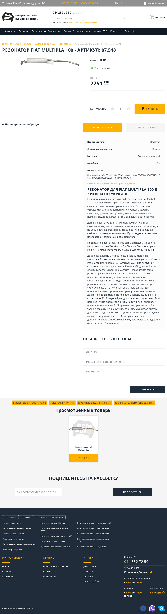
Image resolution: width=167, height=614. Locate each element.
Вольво (110, 280)
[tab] (22, 559)
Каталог (89, 576)
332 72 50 (136, 561)
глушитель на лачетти (62, 403)
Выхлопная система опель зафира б (19, 544)
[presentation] (87, 491)
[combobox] (89, 18)
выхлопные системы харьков (29, 403)
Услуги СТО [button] (100, 31)
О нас (6, 566)
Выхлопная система (16, 31)
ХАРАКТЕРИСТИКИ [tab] (103, 127)
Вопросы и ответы (55, 566)
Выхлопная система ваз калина (17, 528)
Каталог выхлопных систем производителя (111, 183)
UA (116, 3)
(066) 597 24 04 (89, 3)
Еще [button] (129, 31)
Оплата (88, 571)
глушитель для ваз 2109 (105, 305)
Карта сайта (92, 581)
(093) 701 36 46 (69, 3)
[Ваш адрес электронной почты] (38, 492)
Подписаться (132, 492)
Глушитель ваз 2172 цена (14, 533)
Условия (8, 576)
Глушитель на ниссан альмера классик (54, 529)
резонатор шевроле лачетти (103, 273)
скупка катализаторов (77, 31)
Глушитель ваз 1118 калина (52, 541)
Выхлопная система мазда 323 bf (92, 546)
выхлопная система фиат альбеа (83, 22)
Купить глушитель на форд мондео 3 (94, 523)
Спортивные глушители (46, 31)
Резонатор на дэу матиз (13, 539)
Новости (49, 571)
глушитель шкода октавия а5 (94, 403)
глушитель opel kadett (143, 301)
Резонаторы (118, 216)
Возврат (7, 571)
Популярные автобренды (22, 124)
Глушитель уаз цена (12, 523)
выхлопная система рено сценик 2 (134, 403)
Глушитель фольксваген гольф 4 (55, 546)
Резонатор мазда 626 (12, 549)
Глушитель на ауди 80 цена (52, 523)
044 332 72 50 (62, 13)
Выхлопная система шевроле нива (93, 528)
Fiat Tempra (129, 246)
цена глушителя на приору (116, 291)
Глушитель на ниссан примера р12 (56, 536)
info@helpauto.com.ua (127, 608)
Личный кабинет (156, 3)
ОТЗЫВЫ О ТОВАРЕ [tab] (145, 127)
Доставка (90, 566)
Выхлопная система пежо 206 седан (93, 533)
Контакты (116, 31)
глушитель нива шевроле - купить (140, 312)
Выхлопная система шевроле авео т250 (93, 540)
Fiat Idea (141, 246)
